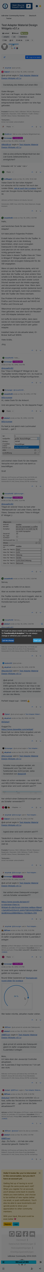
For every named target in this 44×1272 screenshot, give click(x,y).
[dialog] (22, 636)
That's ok (37, 640)
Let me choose (8, 640)
